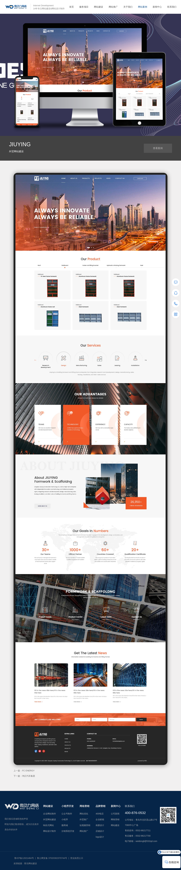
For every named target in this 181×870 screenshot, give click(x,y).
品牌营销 (100, 806)
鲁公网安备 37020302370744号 (52, 858)
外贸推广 (84, 819)
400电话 (99, 813)
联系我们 (171, 6)
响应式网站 (48, 825)
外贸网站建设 (49, 819)
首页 (71, 6)
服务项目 (83, 6)
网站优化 (84, 813)
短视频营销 (85, 825)
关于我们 (128, 6)
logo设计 (100, 837)
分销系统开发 (67, 831)
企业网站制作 (49, 813)
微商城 (64, 825)
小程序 (64, 819)
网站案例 (142, 6)
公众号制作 (66, 813)
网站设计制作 (49, 831)
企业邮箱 (100, 819)
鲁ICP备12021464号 (24, 858)
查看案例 (158, 148)
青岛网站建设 (30, 863)
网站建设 (98, 6)
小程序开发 (67, 806)
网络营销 (84, 806)
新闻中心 (157, 6)
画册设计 (100, 825)
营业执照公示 (76, 858)
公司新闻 (115, 813)
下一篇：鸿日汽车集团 (24, 776)
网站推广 (113, 6)
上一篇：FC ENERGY (24, 770)
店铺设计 (100, 831)
